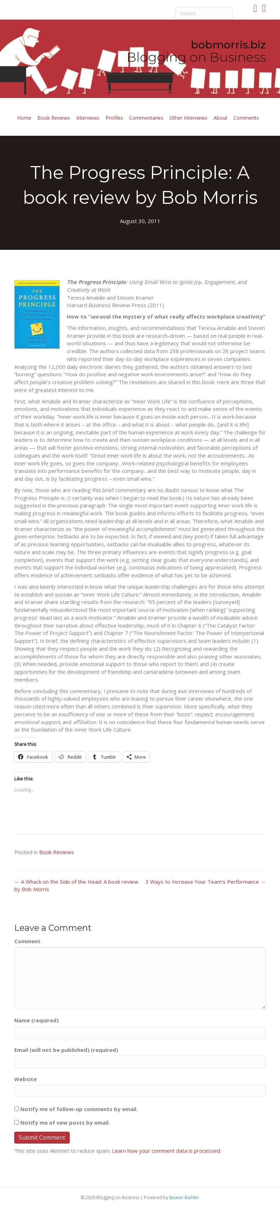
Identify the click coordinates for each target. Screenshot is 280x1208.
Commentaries (146, 117)
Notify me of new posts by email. (65, 1122)
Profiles (114, 117)
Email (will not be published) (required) (66, 1049)
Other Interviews (188, 117)
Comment (27, 941)
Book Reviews (53, 117)
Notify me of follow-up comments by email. (79, 1109)
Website (25, 1079)
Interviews (88, 117)
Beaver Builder (184, 1197)
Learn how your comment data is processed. (166, 1150)
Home (24, 117)
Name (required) (36, 1020)
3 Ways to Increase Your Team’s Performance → (206, 881)
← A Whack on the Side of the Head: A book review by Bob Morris (76, 885)
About (220, 117)
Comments (246, 117)
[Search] (204, 13)
